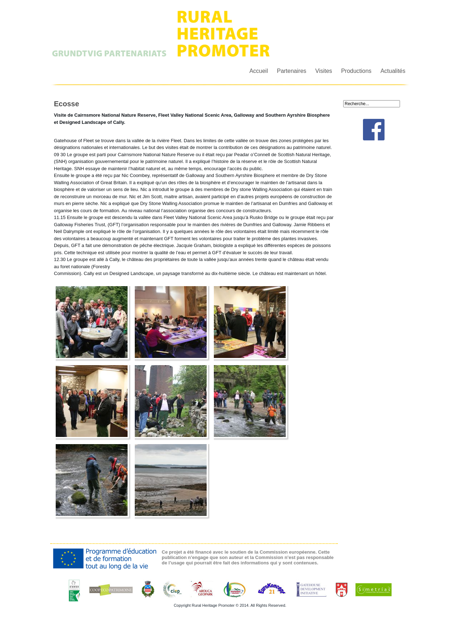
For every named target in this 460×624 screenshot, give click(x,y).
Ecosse (66, 104)
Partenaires (291, 71)
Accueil (258, 71)
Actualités (393, 71)
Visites (323, 71)
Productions (356, 71)
